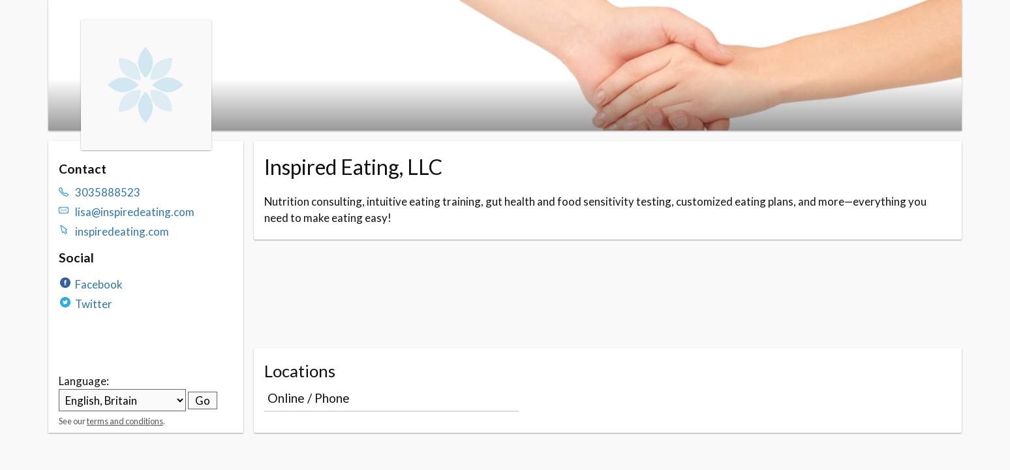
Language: (84, 381)
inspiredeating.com (122, 231)
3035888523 (107, 192)
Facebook (99, 284)
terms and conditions (125, 421)
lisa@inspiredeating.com (134, 212)
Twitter (93, 304)
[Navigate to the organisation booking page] (146, 146)
